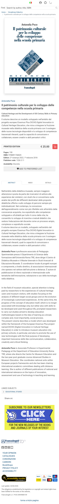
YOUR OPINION (9, 453)
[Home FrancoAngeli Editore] (10, 3)
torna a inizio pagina (29, 500)
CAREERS (7, 462)
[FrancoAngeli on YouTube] (12, 448)
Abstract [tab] (12, 183)
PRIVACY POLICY (10, 468)
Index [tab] (30, 183)
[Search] (56, 8)
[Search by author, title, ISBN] (30, 8)
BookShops (8, 465)
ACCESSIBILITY (9, 471)
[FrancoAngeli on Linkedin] (6, 448)
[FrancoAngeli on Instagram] (9, 448)
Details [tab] (48, 183)
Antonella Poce (8, 101)
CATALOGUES (9, 456)
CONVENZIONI (9, 459)
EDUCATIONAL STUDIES (14, 392)
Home (4, 12)
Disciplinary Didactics (15, 12)
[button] (30, 3)
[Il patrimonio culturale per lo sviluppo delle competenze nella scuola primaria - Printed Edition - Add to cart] (54, 146)
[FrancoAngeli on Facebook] (3, 448)
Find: (3, 8)
